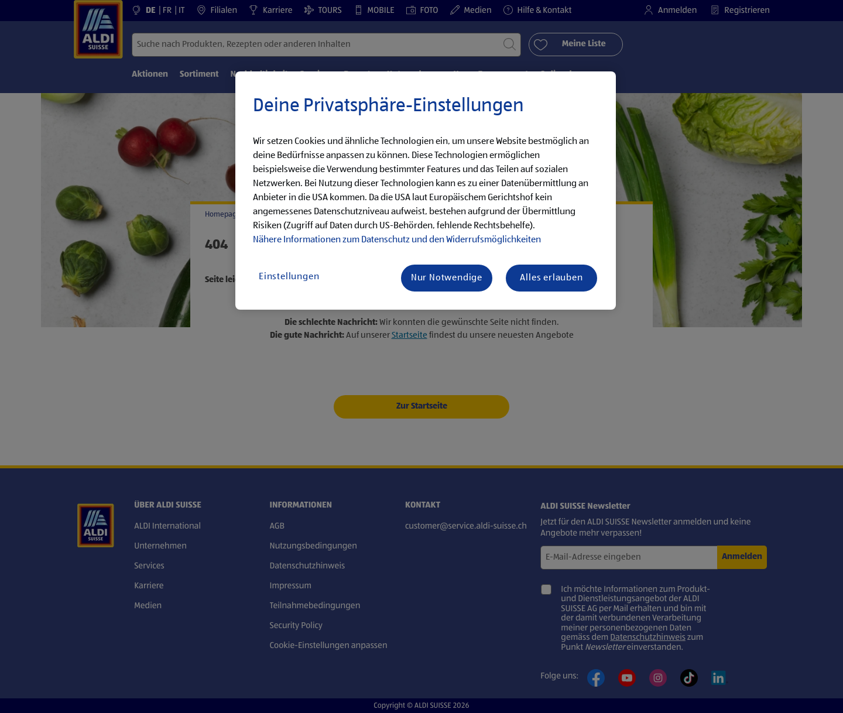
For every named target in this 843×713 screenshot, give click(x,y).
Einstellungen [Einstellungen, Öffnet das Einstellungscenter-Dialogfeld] (289, 277)
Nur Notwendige (446, 278)
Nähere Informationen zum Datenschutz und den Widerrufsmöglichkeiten (397, 240)
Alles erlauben (551, 278)
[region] (425, 190)
